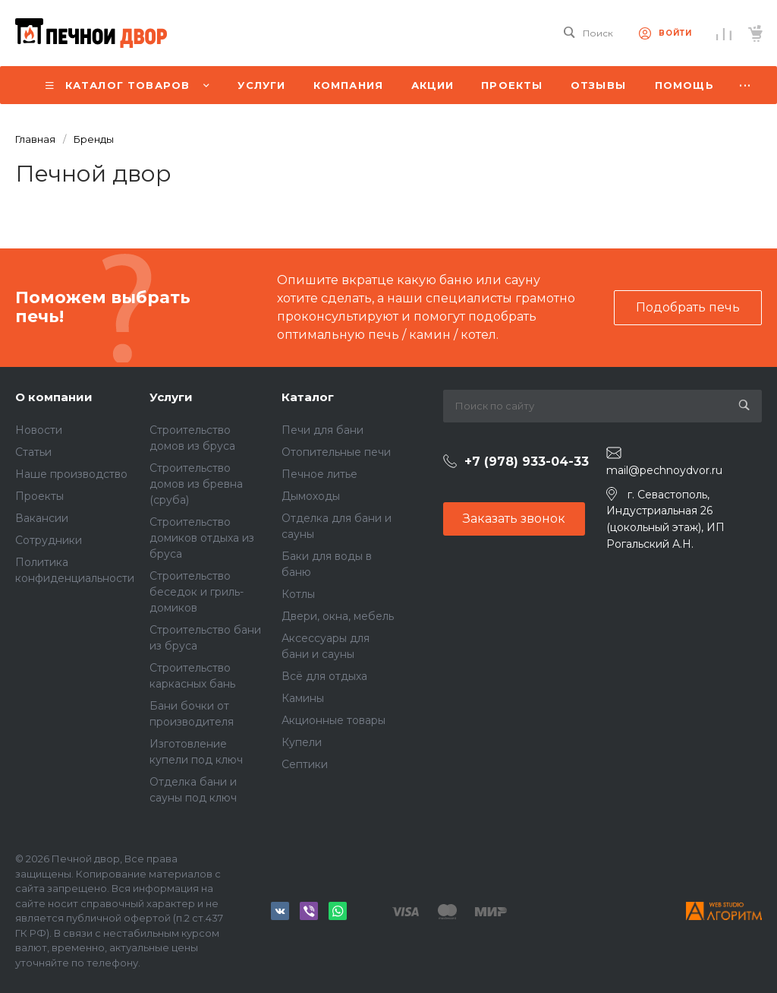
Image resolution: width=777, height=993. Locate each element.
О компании (54, 397)
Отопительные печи (336, 452)
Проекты (39, 496)
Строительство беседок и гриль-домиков (196, 592)
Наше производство (71, 474)
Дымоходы (311, 496)
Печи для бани (322, 430)
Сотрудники (48, 540)
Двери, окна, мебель (338, 616)
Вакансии (41, 518)
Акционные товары (333, 720)
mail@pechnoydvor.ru (664, 470)
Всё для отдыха (324, 676)
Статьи (33, 452)
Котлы (298, 594)
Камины (303, 698)
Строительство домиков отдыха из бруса (201, 538)
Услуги (171, 397)
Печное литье (319, 474)
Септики (305, 764)
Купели (302, 742)
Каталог (308, 397)
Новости (38, 430)
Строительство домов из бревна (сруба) (196, 484)
